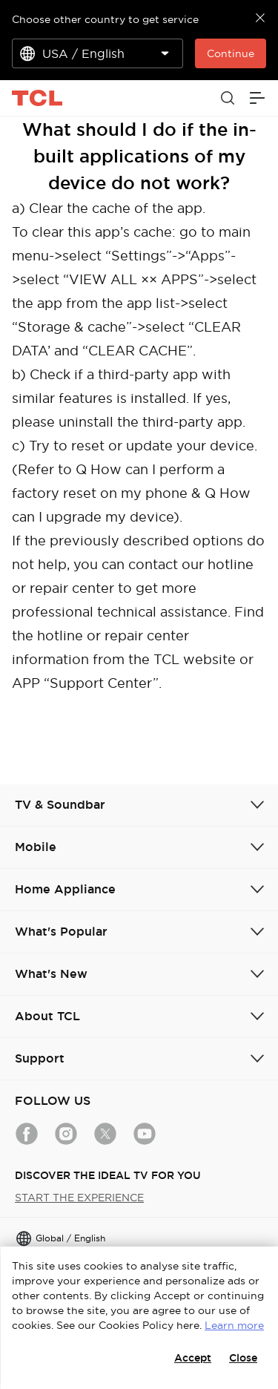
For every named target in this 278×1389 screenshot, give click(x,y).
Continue (230, 53)
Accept (192, 1358)
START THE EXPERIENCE (79, 1197)
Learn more (234, 1325)
